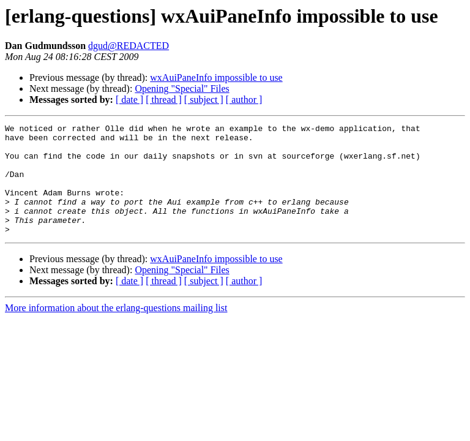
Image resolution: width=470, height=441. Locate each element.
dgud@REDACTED (128, 45)
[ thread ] (164, 99)
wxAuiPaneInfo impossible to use (216, 77)
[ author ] (244, 99)
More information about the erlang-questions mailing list (116, 330)
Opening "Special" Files (182, 88)
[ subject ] (203, 99)
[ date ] (129, 99)
